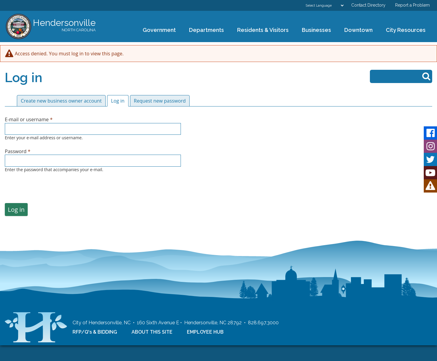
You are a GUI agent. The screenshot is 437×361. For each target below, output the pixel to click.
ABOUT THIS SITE (152, 347)
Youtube (430, 172)
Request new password (160, 100)
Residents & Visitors (261, 30)
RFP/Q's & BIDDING (95, 347)
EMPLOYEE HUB (205, 347)
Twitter (430, 159)
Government (157, 30)
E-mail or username (29, 119)
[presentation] (50, 191)
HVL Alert (430, 186)
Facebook (430, 133)
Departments (204, 30)
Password (17, 151)
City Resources (406, 30)
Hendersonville (64, 25)
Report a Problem (412, 5)
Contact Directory (368, 5)
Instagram (430, 146)
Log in (120, 100)
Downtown (356, 30)
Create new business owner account (61, 100)
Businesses (314, 30)
